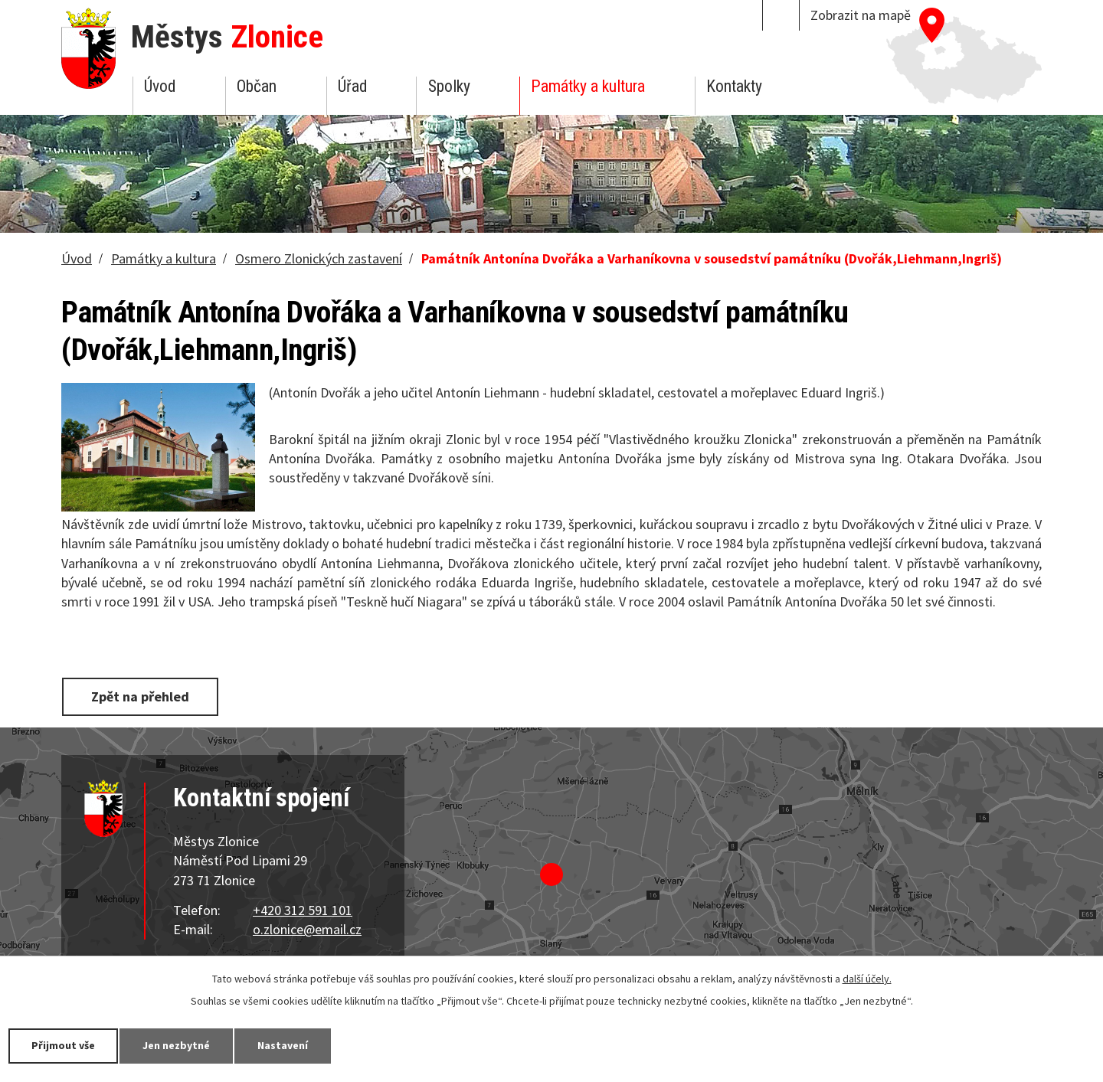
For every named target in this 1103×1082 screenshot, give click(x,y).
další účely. (867, 979)
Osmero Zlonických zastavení (318, 258)
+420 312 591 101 (302, 910)
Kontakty (734, 86)
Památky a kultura (588, 86)
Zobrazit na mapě (860, 15)
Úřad (352, 86)
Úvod (159, 86)
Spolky (449, 86)
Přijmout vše (63, 1045)
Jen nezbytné (176, 1045)
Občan (257, 86)
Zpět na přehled (140, 696)
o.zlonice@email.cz (307, 929)
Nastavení (282, 1045)
